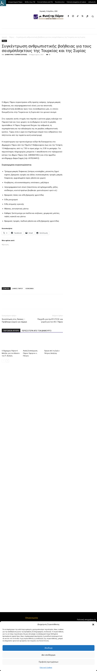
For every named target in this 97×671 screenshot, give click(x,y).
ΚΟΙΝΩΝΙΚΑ (29, 288)
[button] (93, 624)
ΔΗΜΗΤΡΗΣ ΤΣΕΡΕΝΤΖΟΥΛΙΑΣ (16, 54)
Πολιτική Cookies (46, 667)
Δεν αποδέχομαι (48, 655)
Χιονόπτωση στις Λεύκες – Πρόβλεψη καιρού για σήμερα (14, 320)
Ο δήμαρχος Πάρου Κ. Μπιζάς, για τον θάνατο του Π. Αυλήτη (11, 353)
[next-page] (7, 360)
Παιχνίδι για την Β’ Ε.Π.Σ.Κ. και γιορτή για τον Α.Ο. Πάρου (50, 320)
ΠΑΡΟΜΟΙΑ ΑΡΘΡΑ (11, 331)
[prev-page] (3, 360)
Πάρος (11, 37)
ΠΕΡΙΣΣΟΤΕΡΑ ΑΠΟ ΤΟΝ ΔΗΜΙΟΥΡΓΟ (36, 331)
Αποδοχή (48, 648)
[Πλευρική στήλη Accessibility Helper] (3, 3)
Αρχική (4, 37)
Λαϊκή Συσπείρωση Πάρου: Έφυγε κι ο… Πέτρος (30, 353)
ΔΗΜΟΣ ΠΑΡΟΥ (17, 288)
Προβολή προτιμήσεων (48, 662)
